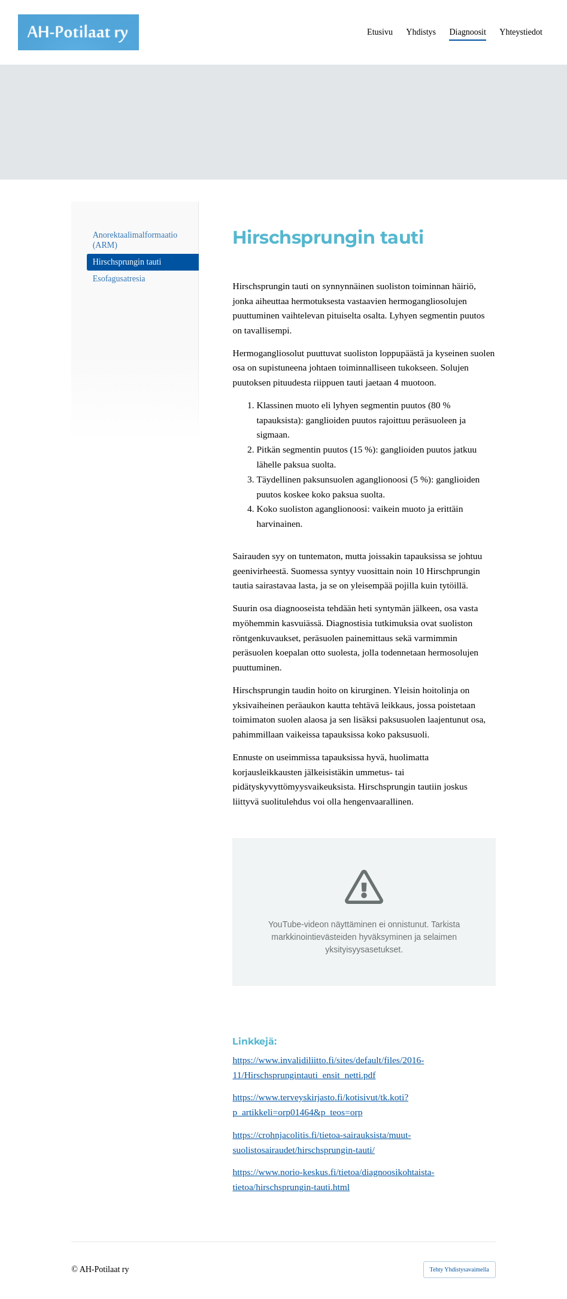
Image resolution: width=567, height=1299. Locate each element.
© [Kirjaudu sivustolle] (75, 1269)
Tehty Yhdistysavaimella (459, 1269)
